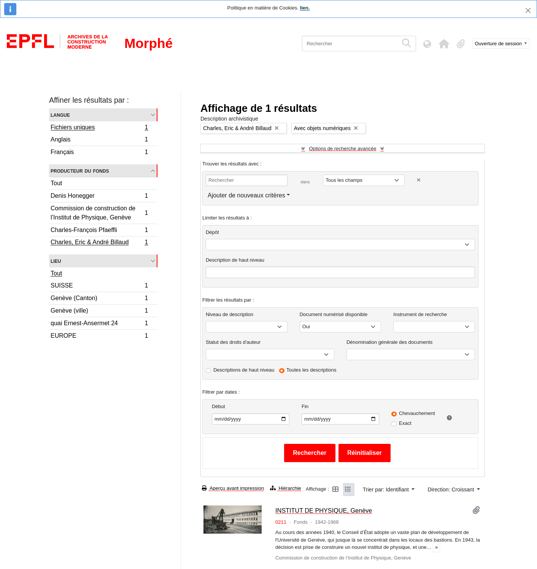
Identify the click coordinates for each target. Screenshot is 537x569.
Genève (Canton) (99, 299)
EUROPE (99, 336)
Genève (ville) (99, 311)
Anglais (99, 140)
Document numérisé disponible (333, 314)
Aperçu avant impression (233, 488)
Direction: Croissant (451, 489)
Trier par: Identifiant (386, 489)
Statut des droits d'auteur (233, 342)
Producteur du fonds (80, 170)
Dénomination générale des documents (389, 342)
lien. (305, 8)
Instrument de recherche (420, 314)
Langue (60, 114)
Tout (56, 183)
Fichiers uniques (99, 128)
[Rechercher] (350, 43)
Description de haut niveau (235, 260)
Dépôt (212, 232)
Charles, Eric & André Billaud (99, 243)
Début (218, 406)
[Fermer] (528, 10)
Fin (305, 406)
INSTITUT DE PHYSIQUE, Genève (323, 510)
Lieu (56, 260)
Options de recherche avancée (342, 148)
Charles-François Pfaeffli (99, 231)
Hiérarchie (285, 488)
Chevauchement (417, 413)
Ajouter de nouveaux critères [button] (246, 195)
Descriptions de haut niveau (243, 370)
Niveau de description (229, 314)
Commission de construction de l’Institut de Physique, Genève (99, 213)
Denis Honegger (99, 196)
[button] (444, 43)
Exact (405, 423)
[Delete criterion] (419, 180)
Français (99, 153)
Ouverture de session (499, 43)
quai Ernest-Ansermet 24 (99, 324)
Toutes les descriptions (311, 370)
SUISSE (99, 286)
